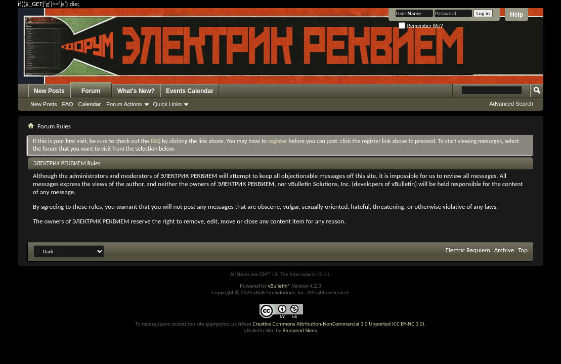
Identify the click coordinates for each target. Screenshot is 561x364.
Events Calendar (189, 91)
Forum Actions (124, 104)
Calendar (89, 104)
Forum (90, 91)
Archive (504, 250)
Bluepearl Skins (299, 330)
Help (516, 14)
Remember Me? (421, 26)
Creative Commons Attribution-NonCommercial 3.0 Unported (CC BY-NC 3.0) (338, 324)
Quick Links (167, 104)
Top (523, 250)
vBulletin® (279, 286)
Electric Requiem (467, 250)
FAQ (67, 104)
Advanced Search (511, 104)
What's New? (136, 91)
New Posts (49, 91)
